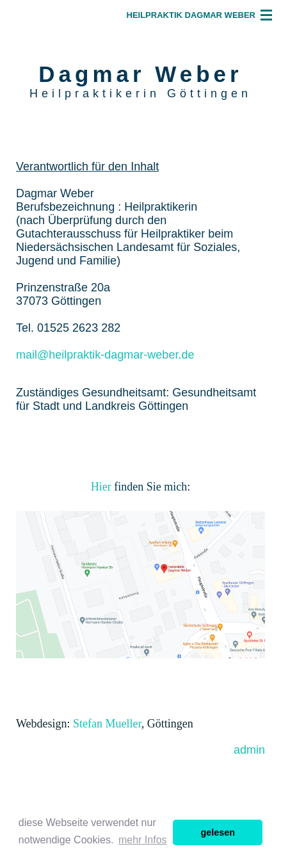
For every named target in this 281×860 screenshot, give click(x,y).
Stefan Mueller (107, 723)
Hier (102, 486)
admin (249, 749)
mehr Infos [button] (142, 839)
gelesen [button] (217, 832)
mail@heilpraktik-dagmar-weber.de (105, 354)
